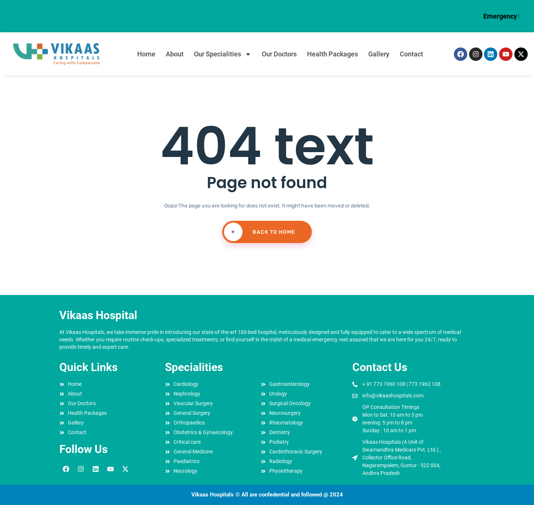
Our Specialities (222, 54)
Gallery (378, 54)
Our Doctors (279, 54)
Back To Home (259, 232)
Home (146, 54)
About (175, 54)
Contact (411, 54)
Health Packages (332, 54)
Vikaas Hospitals (212, 494)
